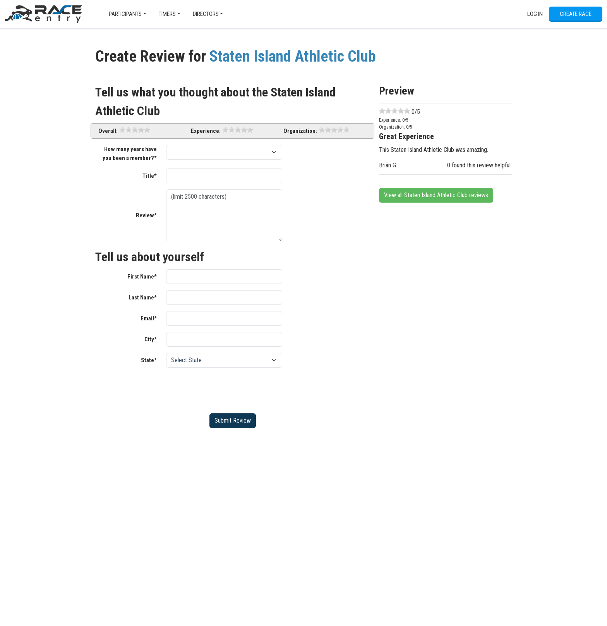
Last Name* (143, 297)
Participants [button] (125, 13)
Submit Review (232, 420)
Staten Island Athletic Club (292, 56)
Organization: (300, 130)
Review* (146, 215)
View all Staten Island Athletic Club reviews (436, 195)
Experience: (206, 130)
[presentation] (225, 389)
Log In (535, 13)
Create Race (576, 13)
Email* (149, 318)
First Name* (142, 276)
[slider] (134, 130)
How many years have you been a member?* (130, 154)
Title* (149, 175)
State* (149, 360)
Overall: (108, 130)
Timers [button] (167, 13)
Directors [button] (206, 13)
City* (150, 339)
